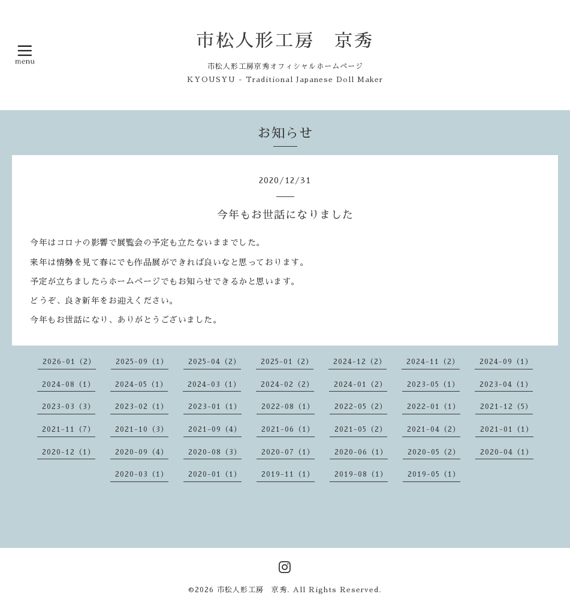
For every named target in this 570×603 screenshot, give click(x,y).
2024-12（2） (360, 361)
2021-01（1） (506, 429)
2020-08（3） (215, 452)
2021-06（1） (288, 429)
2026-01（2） (69, 361)
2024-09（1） (506, 361)
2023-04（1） (506, 384)
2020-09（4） (141, 452)
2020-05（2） (434, 452)
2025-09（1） (142, 361)
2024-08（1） (68, 384)
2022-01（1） (433, 406)
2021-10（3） (141, 429)
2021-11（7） (68, 429)
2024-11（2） (433, 361)
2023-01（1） (215, 406)
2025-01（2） (287, 361)
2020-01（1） (215, 474)
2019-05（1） (434, 474)
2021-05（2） (360, 429)
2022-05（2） (360, 406)
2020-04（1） (506, 452)
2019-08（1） (361, 474)
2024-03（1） (214, 384)
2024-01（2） (360, 384)
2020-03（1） (141, 474)
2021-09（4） (215, 429)
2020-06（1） (361, 452)
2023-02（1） (141, 406)
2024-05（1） (141, 384)
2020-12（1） (68, 452)
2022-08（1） (288, 406)
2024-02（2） (287, 384)
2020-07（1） (288, 452)
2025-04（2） (214, 361)
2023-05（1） (433, 384)
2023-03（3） (68, 406)
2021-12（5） (506, 406)
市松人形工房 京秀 (285, 41)
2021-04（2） (433, 429)
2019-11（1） (288, 474)
